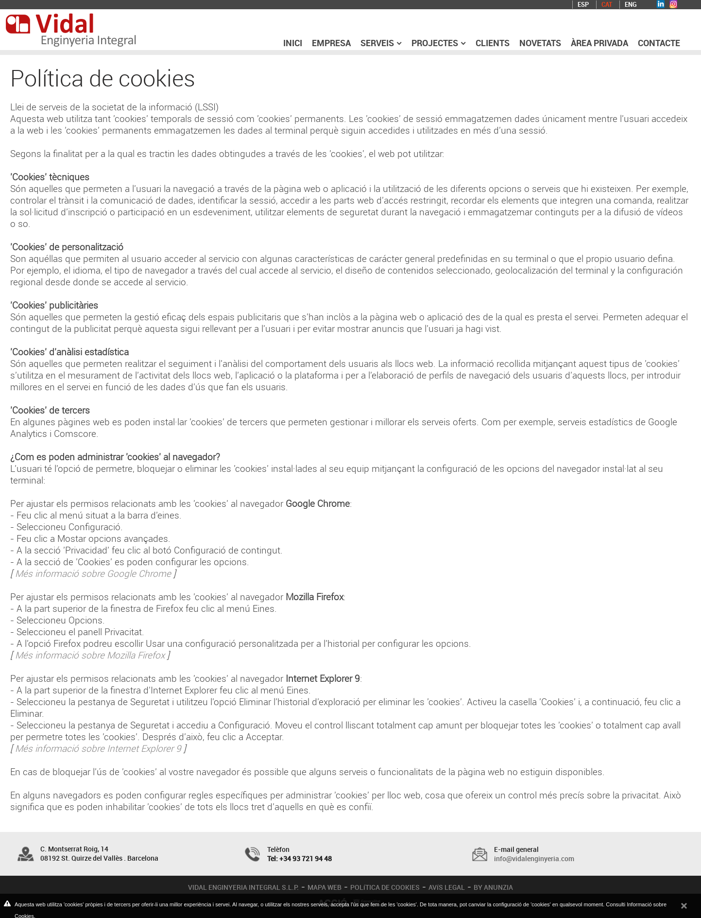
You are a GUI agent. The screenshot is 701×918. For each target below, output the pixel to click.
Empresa (331, 43)
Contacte (659, 43)
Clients (493, 43)
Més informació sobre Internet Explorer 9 (98, 748)
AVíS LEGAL (446, 887)
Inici (292, 43)
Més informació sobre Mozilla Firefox (90, 655)
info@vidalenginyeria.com (534, 858)
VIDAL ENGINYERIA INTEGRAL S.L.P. (243, 887)
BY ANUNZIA (493, 887)
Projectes (438, 43)
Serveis (381, 43)
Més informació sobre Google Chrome (93, 573)
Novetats (540, 43)
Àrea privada (599, 43)
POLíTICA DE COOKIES (385, 887)
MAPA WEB (325, 887)
